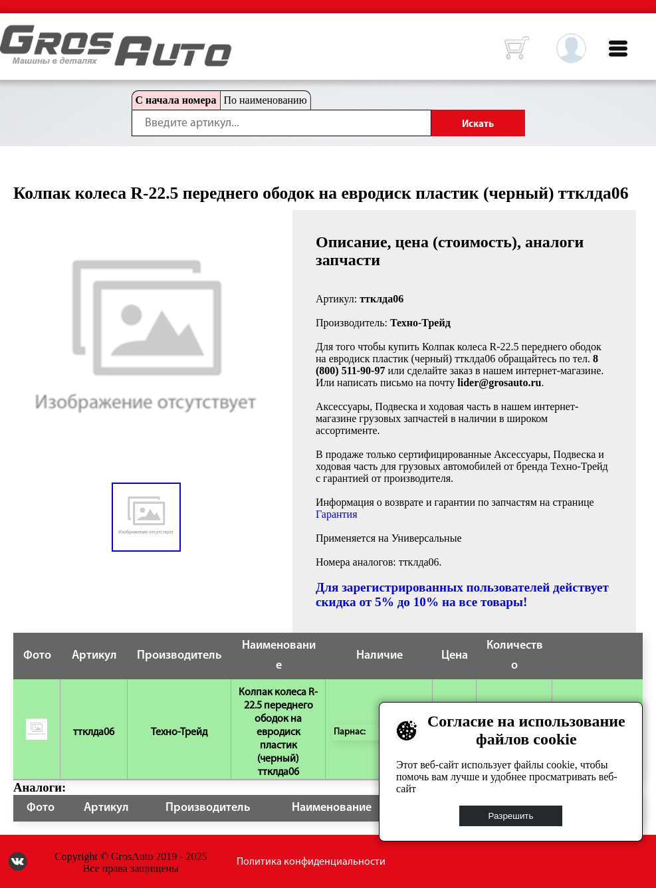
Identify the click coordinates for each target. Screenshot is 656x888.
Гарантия (337, 514)
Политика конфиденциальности (311, 862)
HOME (10, 33)
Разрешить (511, 816)
